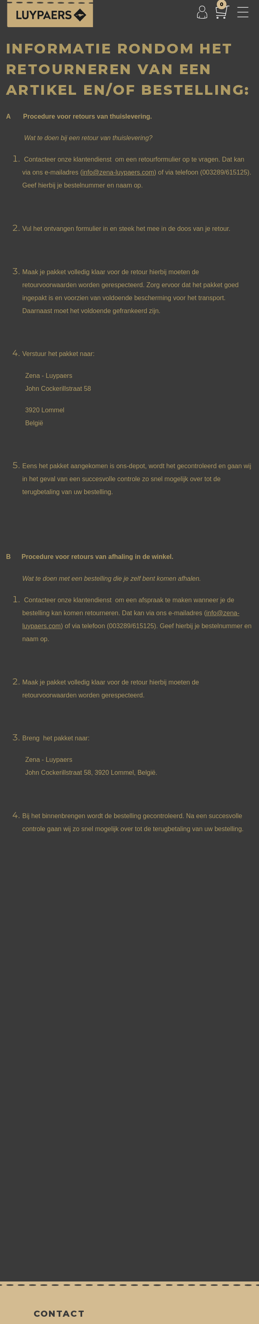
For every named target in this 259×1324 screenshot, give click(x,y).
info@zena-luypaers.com (118, 172)
